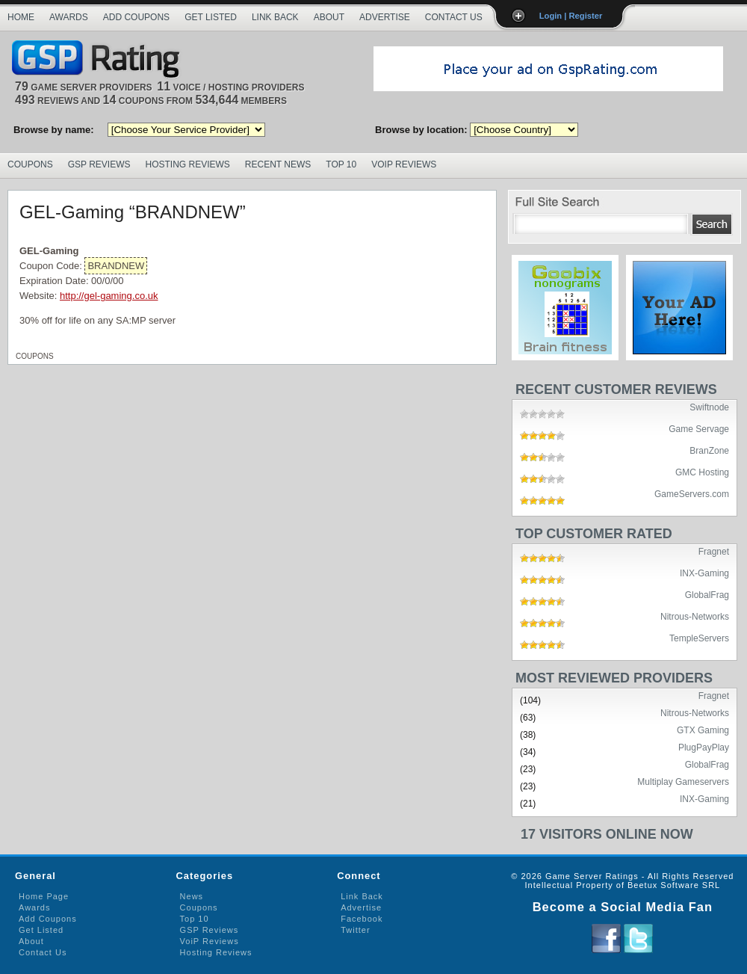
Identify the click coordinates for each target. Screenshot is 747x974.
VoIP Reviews (403, 164)
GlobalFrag (707, 594)
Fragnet (713, 551)
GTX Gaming (703, 730)
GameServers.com (691, 493)
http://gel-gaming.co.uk (109, 295)
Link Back (275, 17)
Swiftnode (709, 407)
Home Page (44, 896)
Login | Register (571, 15)
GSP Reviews (99, 164)
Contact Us (454, 17)
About (329, 17)
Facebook (361, 918)
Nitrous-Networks (694, 616)
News (192, 896)
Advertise (384, 17)
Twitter (355, 929)
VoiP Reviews (209, 941)
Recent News (278, 164)
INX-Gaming (704, 573)
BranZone (709, 450)
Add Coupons (136, 17)
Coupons (30, 164)
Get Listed (211, 17)
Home (20, 17)
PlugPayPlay (703, 747)
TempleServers (699, 638)
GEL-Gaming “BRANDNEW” (132, 212)
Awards (68, 17)
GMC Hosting (702, 472)
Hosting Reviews (188, 164)
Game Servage (699, 428)
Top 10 (341, 164)
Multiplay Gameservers (683, 781)
